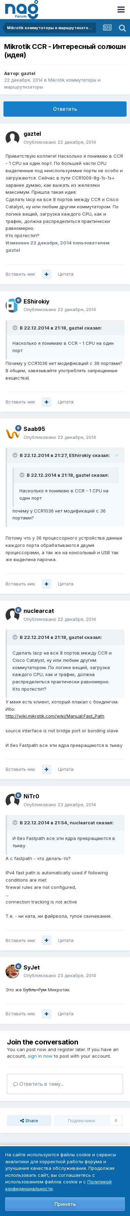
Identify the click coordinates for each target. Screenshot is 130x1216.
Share (29, 1120)
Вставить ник (20, 274)
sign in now (40, 1056)
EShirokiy (37, 301)
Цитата (65, 274)
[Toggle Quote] (15, 328)
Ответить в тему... (38, 1084)
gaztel (28, 73)
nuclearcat (39, 610)
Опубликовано (60, 142)
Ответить (65, 109)
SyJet (32, 967)
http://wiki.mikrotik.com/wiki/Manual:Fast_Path (55, 716)
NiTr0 (31, 796)
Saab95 (34, 428)
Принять (65, 1204)
